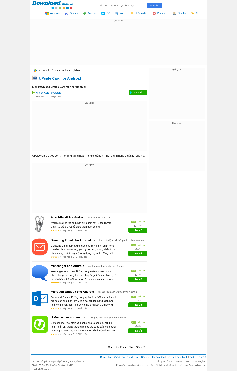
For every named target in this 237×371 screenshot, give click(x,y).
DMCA (202, 357)
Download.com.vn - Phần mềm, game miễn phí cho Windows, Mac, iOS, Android (52, 5)
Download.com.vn (35, 70)
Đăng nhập (106, 357)
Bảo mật (145, 357)
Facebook (182, 357)
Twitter (193, 357)
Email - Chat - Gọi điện (67, 70)
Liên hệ (171, 357)
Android (46, 70)
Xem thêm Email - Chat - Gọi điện (126, 347)
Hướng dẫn (158, 357)
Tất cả (36, 13)
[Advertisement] (118, 45)
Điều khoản (133, 357)
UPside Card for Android (60, 78)
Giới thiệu (119, 357)
